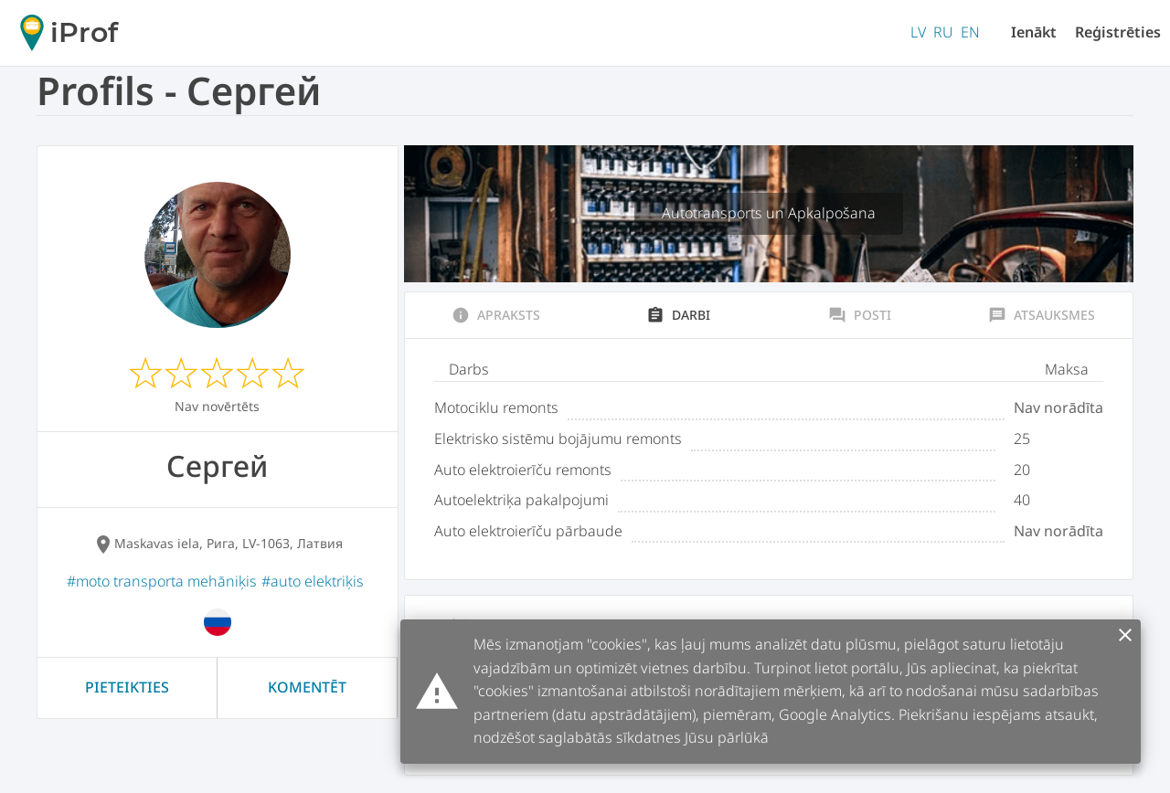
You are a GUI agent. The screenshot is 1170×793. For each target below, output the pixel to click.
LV (918, 32)
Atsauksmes (1041, 315)
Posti (859, 315)
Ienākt (1034, 32)
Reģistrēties (1118, 32)
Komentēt (307, 687)
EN (970, 32)
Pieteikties (127, 687)
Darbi (678, 315)
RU (943, 32)
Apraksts (496, 315)
